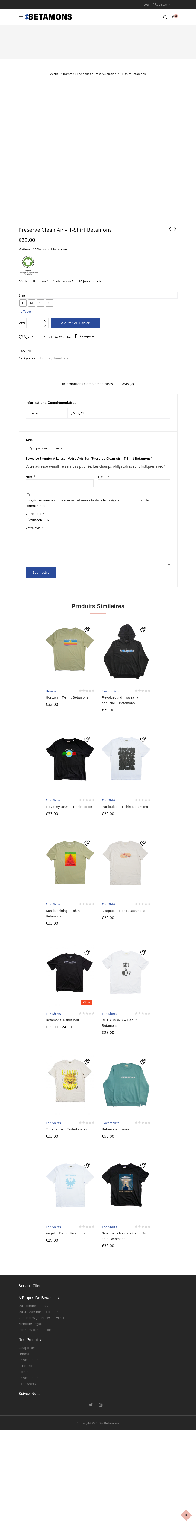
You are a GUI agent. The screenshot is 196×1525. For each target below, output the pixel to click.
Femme (24, 1364)
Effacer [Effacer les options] (26, 322)
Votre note (35, 524)
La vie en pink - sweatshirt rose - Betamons (175, 243)
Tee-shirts (84, 74)
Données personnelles (36, 1340)
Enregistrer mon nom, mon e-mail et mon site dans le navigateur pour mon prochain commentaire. (89, 513)
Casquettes (27, 1358)
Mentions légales (31, 1334)
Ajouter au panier (75, 334)
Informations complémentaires (87, 394)
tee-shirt (27, 1376)
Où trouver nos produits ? (38, 1322)
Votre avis (34, 538)
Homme (68, 74)
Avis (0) (128, 394)
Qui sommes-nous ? (34, 1316)
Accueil (55, 74)
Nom (31, 487)
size (22, 306)
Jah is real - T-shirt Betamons (170, 243)
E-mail (104, 487)
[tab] (87, 395)
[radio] (23, 314)
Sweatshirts (30, 1370)
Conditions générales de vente (42, 1328)
